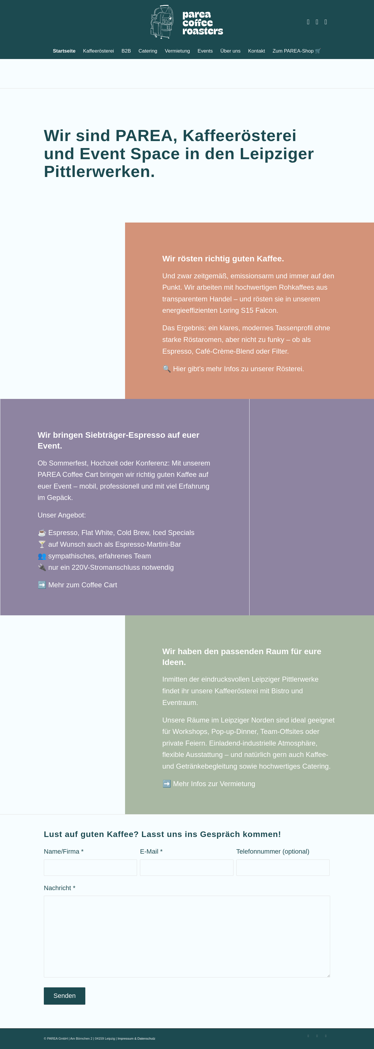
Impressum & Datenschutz (136, 1038)
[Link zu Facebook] (317, 22)
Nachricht (59, 888)
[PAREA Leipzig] (187, 22)
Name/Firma (64, 851)
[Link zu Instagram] (308, 22)
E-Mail (151, 851)
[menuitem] (64, 51)
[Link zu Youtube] (325, 22)
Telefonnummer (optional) (272, 851)
